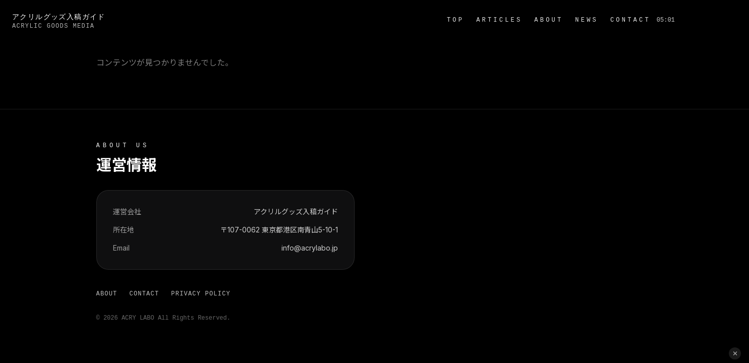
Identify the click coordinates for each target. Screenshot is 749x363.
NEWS (586, 20)
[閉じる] (735, 353)
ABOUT (548, 20)
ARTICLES (499, 20)
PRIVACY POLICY (201, 293)
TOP (455, 20)
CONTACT (630, 20)
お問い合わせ (709, 20)
